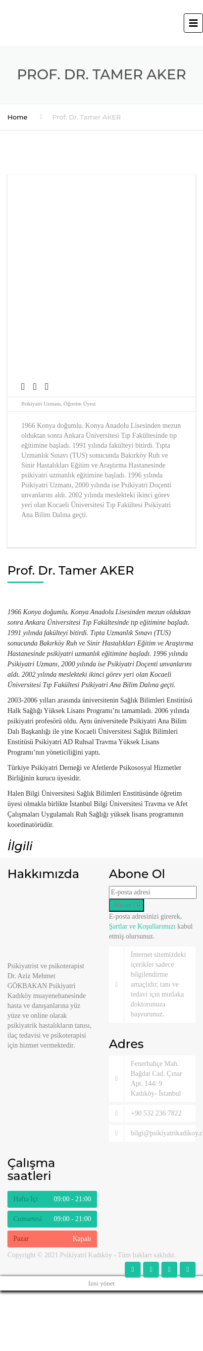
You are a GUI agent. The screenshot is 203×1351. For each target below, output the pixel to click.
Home (17, 117)
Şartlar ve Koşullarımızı (142, 926)
